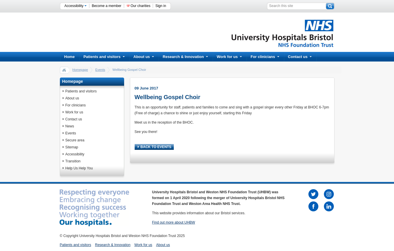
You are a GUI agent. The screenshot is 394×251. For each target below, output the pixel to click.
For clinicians (265, 57)
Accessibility (76, 6)
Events (100, 69)
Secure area (74, 140)
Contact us (300, 57)
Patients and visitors (104, 57)
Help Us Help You (79, 168)
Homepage (80, 69)
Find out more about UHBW (173, 222)
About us (143, 57)
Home (69, 57)
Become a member (106, 6)
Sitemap (71, 147)
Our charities (140, 6)
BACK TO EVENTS (154, 147)
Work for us (229, 57)
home (64, 70)
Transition (73, 161)
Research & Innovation (185, 57)
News (69, 126)
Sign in (160, 6)
